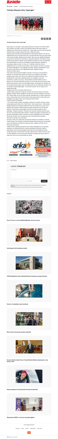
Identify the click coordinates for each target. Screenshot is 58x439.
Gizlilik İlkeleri (33, 428)
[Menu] (50, 2)
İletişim (26, 428)
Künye (22, 428)
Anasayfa (9, 6)
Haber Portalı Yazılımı (13, 437)
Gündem (16, 6)
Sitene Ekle (39, 428)
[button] (45, 39)
